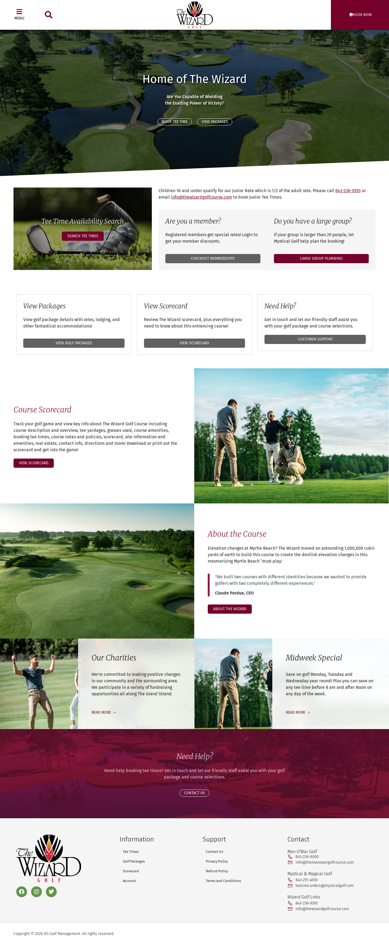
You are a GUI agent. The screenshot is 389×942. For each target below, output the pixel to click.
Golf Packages (134, 861)
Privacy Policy (217, 861)
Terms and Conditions (223, 881)
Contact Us (214, 852)
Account (129, 881)
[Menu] (19, 11)
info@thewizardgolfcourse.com (201, 197)
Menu (19, 18)
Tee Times (131, 852)
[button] (48, 14)
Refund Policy (217, 871)
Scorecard (131, 871)
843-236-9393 (348, 190)
